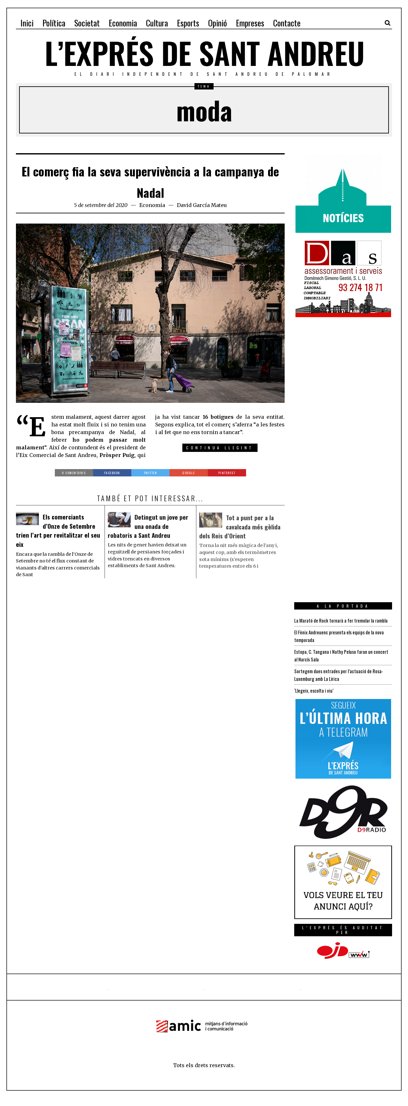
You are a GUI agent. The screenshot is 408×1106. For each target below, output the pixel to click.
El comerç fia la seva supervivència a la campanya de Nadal (150, 180)
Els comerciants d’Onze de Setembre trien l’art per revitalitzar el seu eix (57, 533)
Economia (152, 205)
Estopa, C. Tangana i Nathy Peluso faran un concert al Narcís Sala (335, 663)
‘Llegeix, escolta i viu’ (314, 698)
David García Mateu (202, 205)
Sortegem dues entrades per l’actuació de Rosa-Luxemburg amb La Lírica (342, 682)
